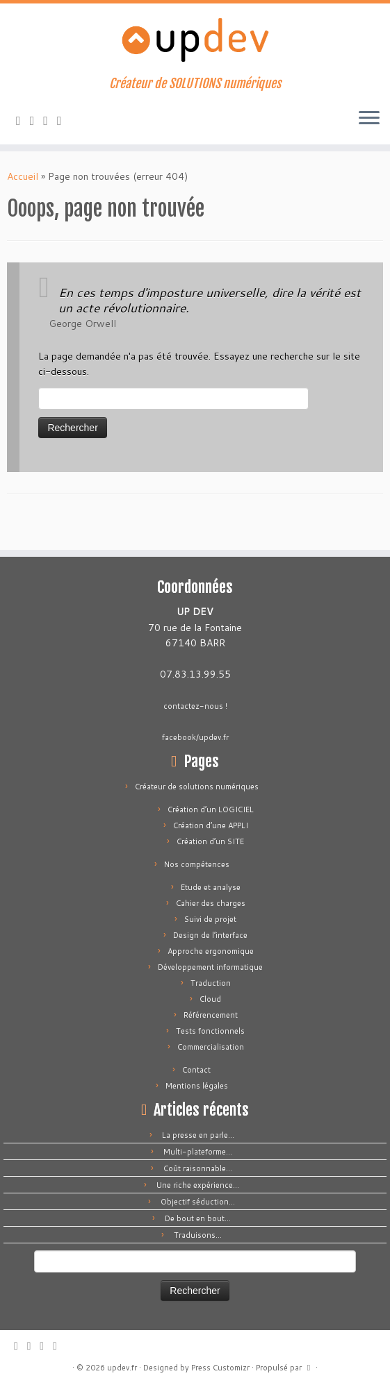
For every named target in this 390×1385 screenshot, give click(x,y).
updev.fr (122, 1367)
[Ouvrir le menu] (369, 119)
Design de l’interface (210, 935)
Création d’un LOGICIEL (211, 809)
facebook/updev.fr (195, 737)
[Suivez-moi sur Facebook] (50, 120)
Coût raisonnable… (197, 1168)
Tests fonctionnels (210, 1030)
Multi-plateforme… (197, 1151)
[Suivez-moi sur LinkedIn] (64, 120)
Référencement (211, 1015)
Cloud (210, 999)
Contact (196, 1069)
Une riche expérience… (197, 1185)
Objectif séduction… (198, 1201)
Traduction (210, 983)
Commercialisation (210, 1046)
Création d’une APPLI (210, 825)
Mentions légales (196, 1085)
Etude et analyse (211, 887)
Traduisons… (198, 1235)
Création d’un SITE (210, 841)
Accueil (22, 176)
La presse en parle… (198, 1135)
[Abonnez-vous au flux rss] (23, 120)
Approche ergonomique (211, 951)
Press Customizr (220, 1367)
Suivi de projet (210, 919)
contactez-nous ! (195, 706)
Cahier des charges (210, 903)
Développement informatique (210, 967)
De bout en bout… (198, 1218)
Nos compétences (196, 864)
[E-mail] (37, 120)
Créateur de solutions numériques (197, 786)
